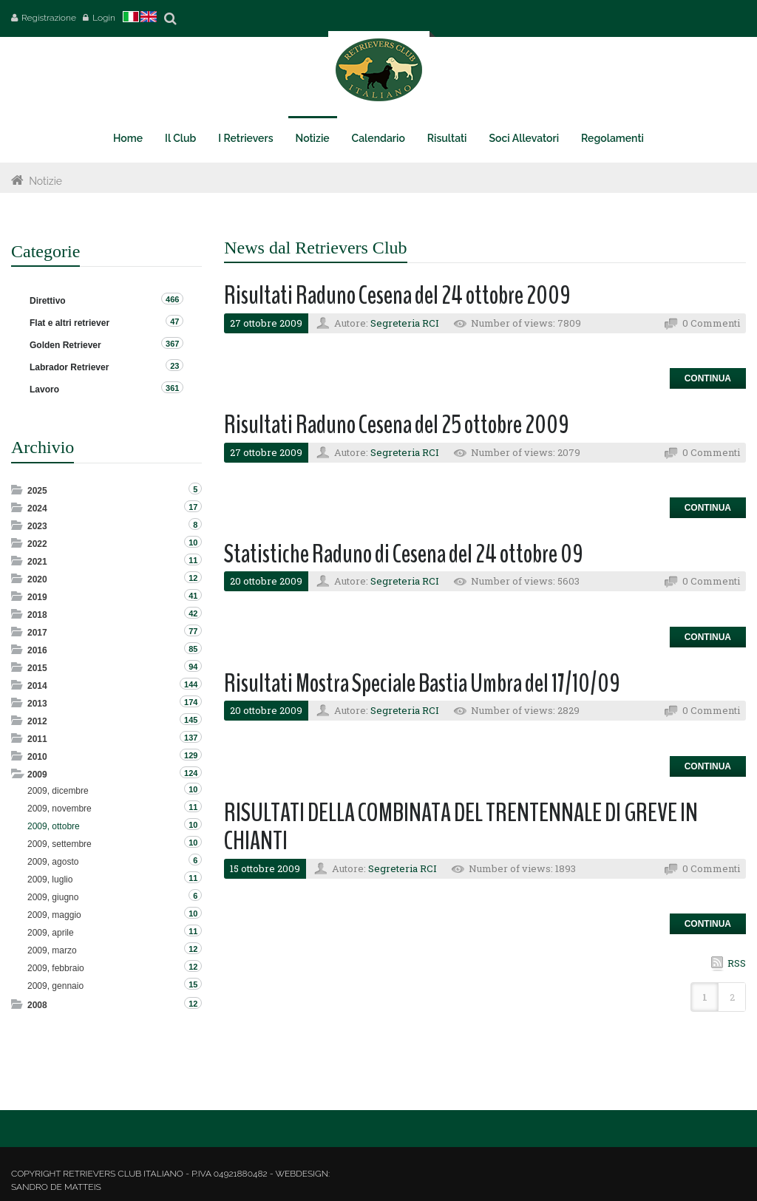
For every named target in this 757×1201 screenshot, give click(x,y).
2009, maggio (54, 915)
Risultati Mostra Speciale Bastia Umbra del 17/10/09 (422, 683)
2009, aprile (50, 933)
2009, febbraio (55, 968)
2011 (37, 739)
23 (174, 365)
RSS (736, 963)
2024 (37, 508)
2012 (37, 721)
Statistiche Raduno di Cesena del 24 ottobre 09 (403, 554)
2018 (37, 615)
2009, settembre (59, 844)
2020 (37, 579)
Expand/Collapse (18, 489)
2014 (37, 686)
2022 (37, 544)
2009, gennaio (55, 986)
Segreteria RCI (404, 323)
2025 (37, 491)
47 (174, 321)
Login (103, 18)
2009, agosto (52, 862)
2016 (37, 650)
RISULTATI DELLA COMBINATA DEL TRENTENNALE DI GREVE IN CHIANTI (461, 827)
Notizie (45, 181)
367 (172, 343)
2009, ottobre (53, 826)
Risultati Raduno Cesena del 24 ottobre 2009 (397, 295)
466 (172, 299)
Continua (708, 378)
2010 (37, 757)
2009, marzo (52, 950)
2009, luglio (49, 879)
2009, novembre (59, 808)
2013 (37, 703)
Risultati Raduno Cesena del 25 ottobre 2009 (396, 424)
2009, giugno (52, 897)
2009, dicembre (58, 791)
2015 (37, 668)
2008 (37, 1005)
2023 (37, 526)
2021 (37, 562)
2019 (37, 597)
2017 (37, 632)
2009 (37, 774)
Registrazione (48, 18)
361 (172, 388)
